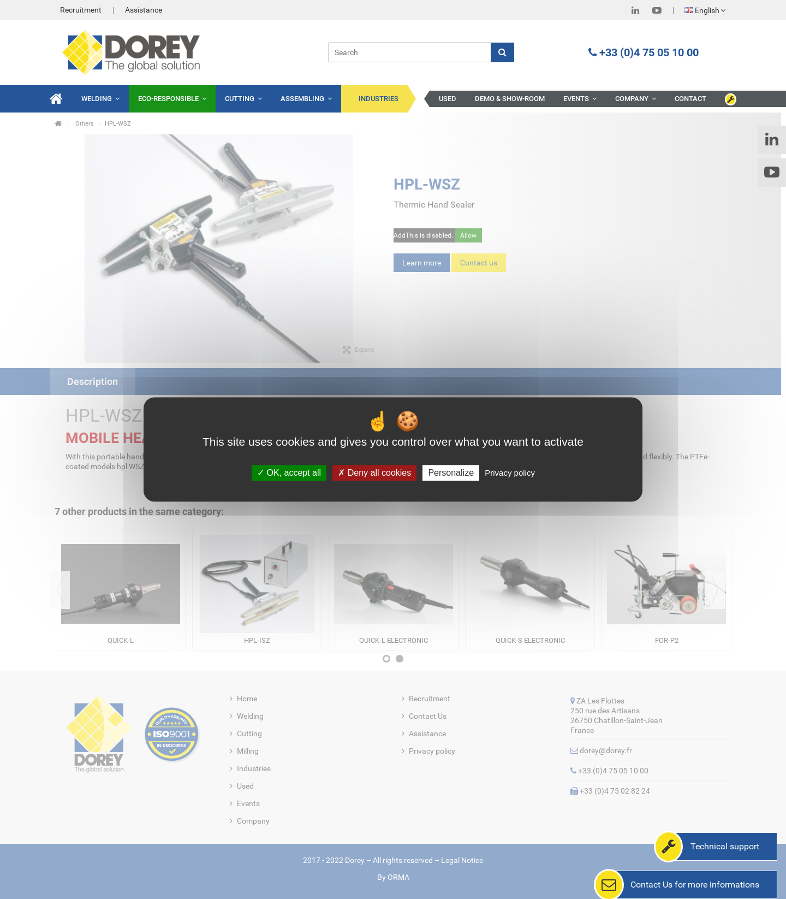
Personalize (451, 472)
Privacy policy (510, 472)
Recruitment (81, 9)
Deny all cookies (374, 472)
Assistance (143, 9)
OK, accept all (289, 472)
